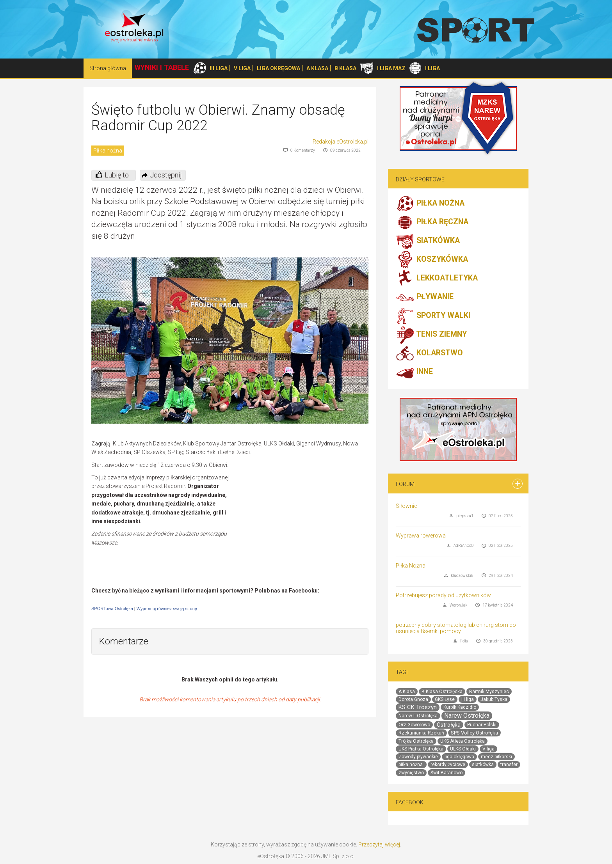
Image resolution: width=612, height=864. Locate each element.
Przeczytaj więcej (379, 844)
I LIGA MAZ (391, 68)
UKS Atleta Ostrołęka (462, 741)
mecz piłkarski (496, 756)
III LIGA (219, 68)
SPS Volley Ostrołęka (474, 733)
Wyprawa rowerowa (421, 535)
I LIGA (432, 68)
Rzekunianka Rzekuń (421, 733)
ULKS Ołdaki (463, 749)
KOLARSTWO (429, 353)
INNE (414, 372)
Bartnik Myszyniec (489, 691)
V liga (488, 749)
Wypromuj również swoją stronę (167, 608)
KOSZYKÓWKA (432, 259)
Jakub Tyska (493, 699)
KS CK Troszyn (418, 707)
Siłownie (406, 506)
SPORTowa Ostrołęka (112, 608)
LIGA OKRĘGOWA (278, 68)
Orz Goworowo (414, 724)
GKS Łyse (445, 699)
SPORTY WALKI (433, 316)
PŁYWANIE (425, 297)
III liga (467, 699)
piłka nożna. (411, 764)
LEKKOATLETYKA (437, 278)
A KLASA (317, 68)
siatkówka (483, 764)
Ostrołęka (449, 725)
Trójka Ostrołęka (416, 741)
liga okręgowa (459, 756)
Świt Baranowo (447, 772)
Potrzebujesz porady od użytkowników (443, 595)
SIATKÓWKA (428, 241)
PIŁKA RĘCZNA (432, 222)
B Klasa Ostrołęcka (442, 691)
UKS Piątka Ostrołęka (421, 749)
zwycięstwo (411, 772)
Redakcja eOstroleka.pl (340, 141)
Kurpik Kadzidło (459, 707)
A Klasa (407, 691)
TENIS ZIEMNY (431, 334)
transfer (509, 764)
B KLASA (345, 68)
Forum (405, 484)
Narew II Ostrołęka (418, 716)
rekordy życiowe (448, 764)
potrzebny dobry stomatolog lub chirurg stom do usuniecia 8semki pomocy (456, 628)
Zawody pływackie (418, 756)
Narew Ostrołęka (466, 715)
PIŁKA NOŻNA (430, 203)
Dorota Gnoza (413, 699)
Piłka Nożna (410, 565)
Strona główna (107, 68)
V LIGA (242, 68)
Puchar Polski (481, 724)
